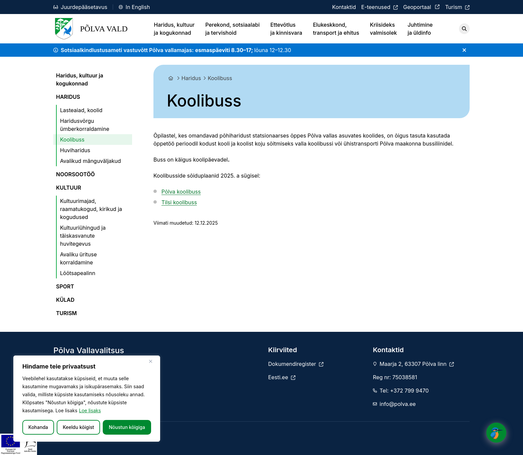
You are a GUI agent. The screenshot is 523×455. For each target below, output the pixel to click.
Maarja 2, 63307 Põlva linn (417, 364)
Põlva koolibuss (181, 191)
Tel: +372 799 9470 (404, 390)
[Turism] (457, 7)
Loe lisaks (90, 410)
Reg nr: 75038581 (395, 377)
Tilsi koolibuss (179, 202)
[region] (86, 399)
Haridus (191, 78)
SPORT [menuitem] (65, 286)
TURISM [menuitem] (66, 313)
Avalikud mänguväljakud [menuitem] (90, 161)
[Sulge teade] (464, 50)
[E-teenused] (379, 7)
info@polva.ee (398, 404)
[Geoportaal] (421, 7)
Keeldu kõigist (78, 427)
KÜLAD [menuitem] (65, 299)
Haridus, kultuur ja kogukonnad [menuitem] (79, 79)
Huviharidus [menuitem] (75, 150)
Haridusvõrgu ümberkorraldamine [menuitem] (84, 125)
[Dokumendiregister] (296, 364)
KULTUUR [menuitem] (68, 187)
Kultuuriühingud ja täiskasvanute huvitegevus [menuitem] (83, 235)
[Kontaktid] (344, 7)
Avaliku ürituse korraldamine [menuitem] (78, 258)
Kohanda (38, 427)
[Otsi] (464, 28)
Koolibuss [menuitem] (72, 139)
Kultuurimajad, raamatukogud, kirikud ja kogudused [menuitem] (91, 209)
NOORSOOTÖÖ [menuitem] (75, 174)
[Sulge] (153, 361)
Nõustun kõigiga (127, 427)
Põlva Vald (90, 28)
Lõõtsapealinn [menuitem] (77, 273)
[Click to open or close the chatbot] (496, 431)
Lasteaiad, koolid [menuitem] (81, 110)
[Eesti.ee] (282, 377)
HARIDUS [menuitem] (68, 96)
